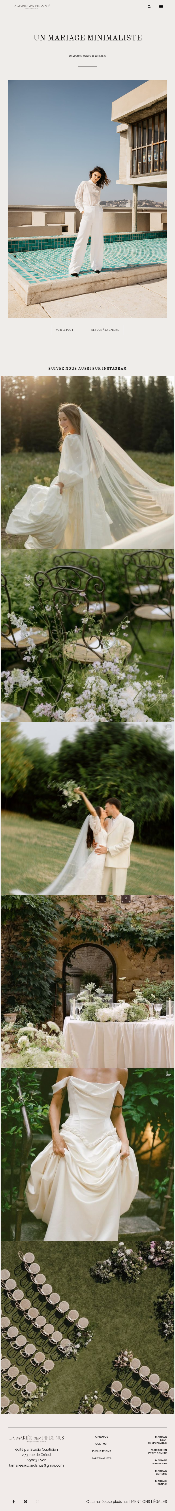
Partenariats (101, 1458)
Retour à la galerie (105, 330)
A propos (101, 1437)
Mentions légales (149, 1502)
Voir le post (64, 330)
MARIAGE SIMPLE (161, 1483)
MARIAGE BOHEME (161, 1472)
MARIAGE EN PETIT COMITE (157, 1452)
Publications (101, 1451)
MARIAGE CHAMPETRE (159, 1462)
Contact (101, 1444)
